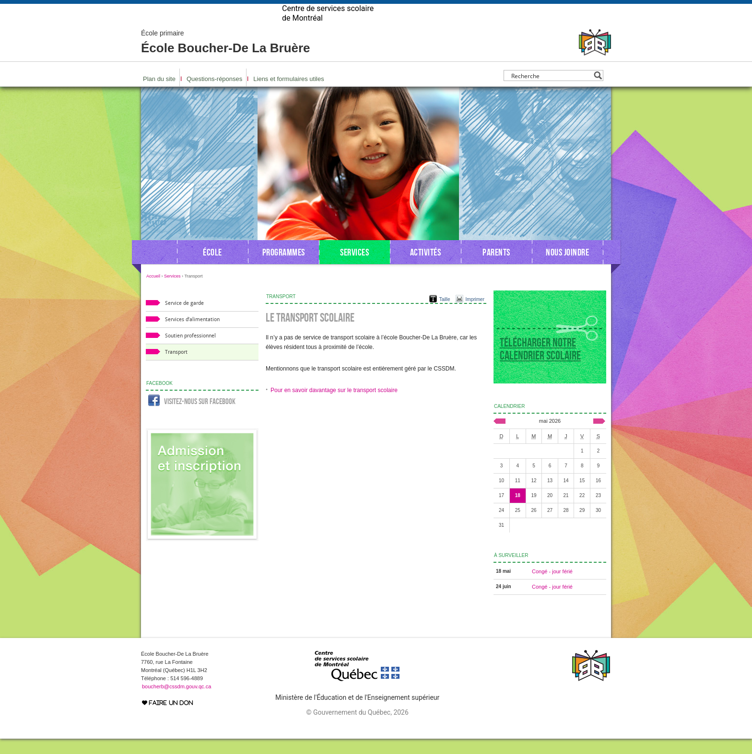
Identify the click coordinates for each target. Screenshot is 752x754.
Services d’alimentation (192, 335)
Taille (444, 314)
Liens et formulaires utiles (288, 94)
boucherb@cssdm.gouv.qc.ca (176, 702)
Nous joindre (567, 267)
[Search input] (550, 90)
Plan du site (159, 94)
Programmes (283, 267)
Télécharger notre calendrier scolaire (540, 364)
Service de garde (184, 318)
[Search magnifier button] (598, 91)
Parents (496, 267)
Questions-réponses (214, 94)
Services (354, 267)
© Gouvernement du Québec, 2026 (357, 727)
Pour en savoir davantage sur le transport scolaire (334, 405)
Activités (425, 267)
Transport (176, 367)
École (212, 267)
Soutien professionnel (190, 351)
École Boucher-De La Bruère (225, 57)
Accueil (153, 291)
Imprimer (475, 314)
